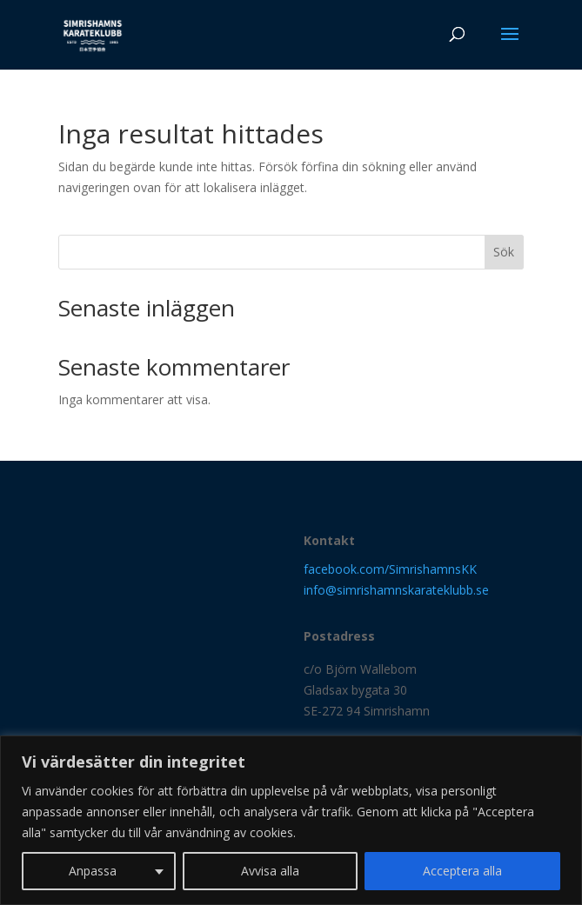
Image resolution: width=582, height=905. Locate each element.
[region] (291, 820)
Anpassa (93, 870)
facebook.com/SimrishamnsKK (390, 569)
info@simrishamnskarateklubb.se (396, 590)
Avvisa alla (270, 870)
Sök (503, 251)
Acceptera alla (462, 870)
